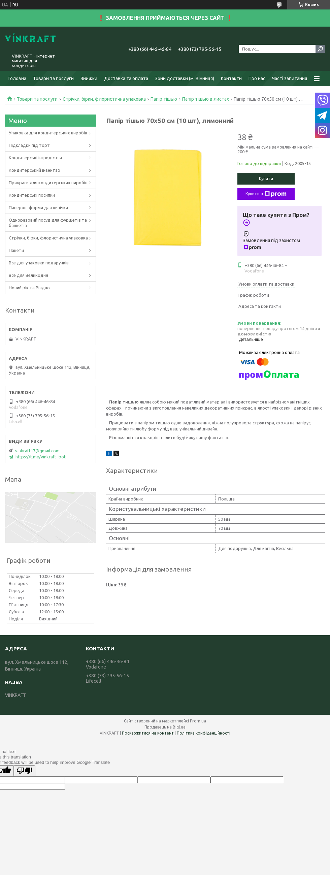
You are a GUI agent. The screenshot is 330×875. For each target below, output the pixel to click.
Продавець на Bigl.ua (165, 727)
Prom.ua (198, 721)
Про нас (257, 78)
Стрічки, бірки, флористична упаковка (104, 99)
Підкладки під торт (29, 145)
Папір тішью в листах (205, 99)
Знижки (88, 78)
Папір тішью (164, 99)
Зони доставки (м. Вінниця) (184, 78)
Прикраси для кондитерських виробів (48, 182)
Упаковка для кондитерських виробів (48, 132)
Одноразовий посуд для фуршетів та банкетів (48, 223)
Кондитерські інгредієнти (35, 157)
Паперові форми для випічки (38, 207)
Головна (17, 78)
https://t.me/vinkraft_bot (40, 456)
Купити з (266, 194)
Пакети (16, 250)
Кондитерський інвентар (34, 170)
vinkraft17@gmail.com (37, 450)
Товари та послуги (53, 78)
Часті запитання (289, 78)
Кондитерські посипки (32, 195)
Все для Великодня (28, 275)
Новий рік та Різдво (29, 287)
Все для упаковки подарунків (39, 262)
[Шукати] (320, 49)
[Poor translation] (24, 770)
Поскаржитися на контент (148, 733)
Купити (266, 178)
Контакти (231, 78)
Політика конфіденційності (203, 733)
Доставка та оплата (126, 78)
